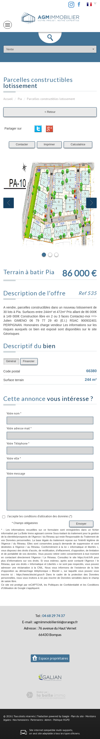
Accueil (8, 99)
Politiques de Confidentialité (63, 584)
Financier (29, 361)
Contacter (22, 144)
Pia (20, 99)
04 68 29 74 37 (53, 616)
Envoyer (81, 523)
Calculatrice (78, 144)
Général (11, 361)
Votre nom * (14, 413)
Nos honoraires (21, 719)
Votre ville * (14, 458)
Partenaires (37, 719)
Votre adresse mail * (19, 428)
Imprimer (49, 144)
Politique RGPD (61, 719)
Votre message (16, 473)
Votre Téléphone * (18, 443)
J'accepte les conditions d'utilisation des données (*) (39, 516)
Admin (48, 719)
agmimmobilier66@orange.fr (56, 622)
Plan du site (77, 716)
